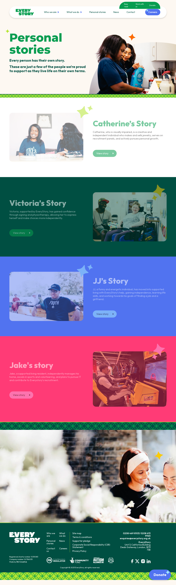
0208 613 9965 (146, 534)
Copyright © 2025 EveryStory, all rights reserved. (80, 567)
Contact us (51, 549)
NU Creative (21, 562)
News (116, 12)
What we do (74, 12)
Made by (18, 562)
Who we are (51, 12)
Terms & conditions (82, 537)
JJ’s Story (110, 281)
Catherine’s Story (124, 124)
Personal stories (97, 12)
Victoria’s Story (37, 204)
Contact (131, 12)
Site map (76, 533)
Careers (63, 548)
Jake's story (31, 366)
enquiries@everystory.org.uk (135, 538)
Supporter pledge (81, 540)
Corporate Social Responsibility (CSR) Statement (91, 546)
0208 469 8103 (131, 533)
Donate (152, 5)
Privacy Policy (79, 551)
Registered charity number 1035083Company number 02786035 (23, 558)
